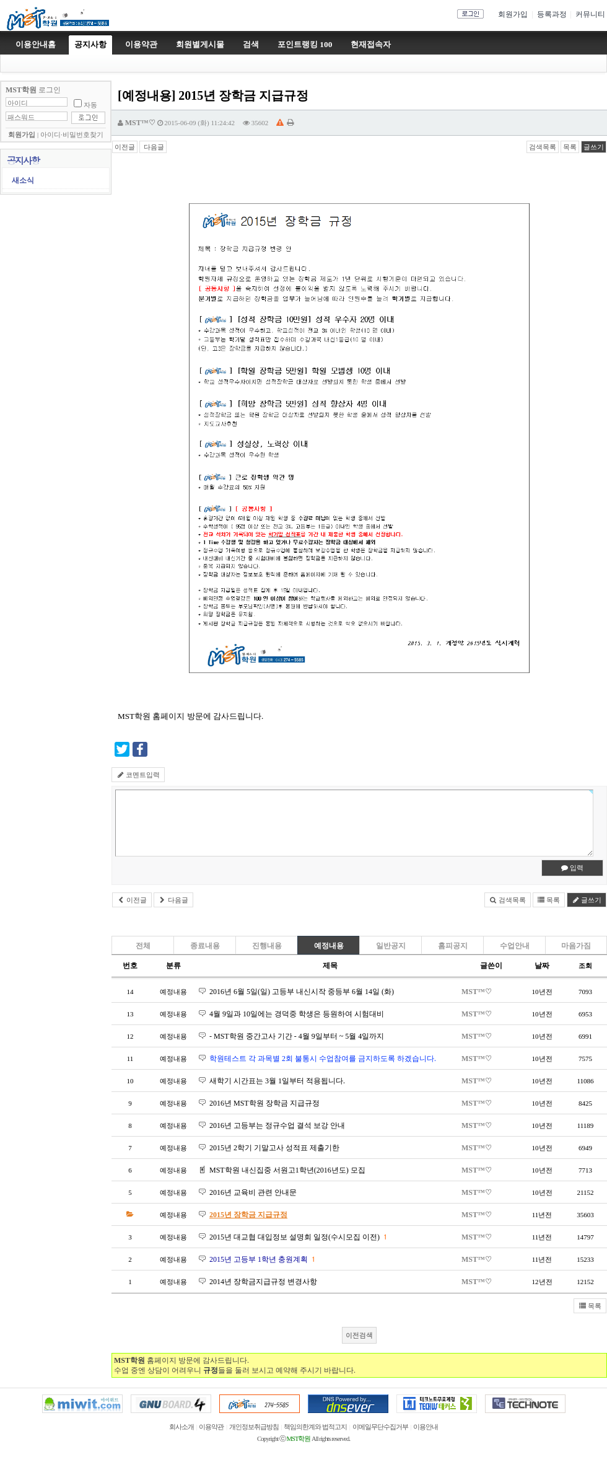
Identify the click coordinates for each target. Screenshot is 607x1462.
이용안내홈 (35, 44)
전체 (143, 945)
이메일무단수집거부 (380, 1427)
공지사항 (90, 44)
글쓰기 (593, 147)
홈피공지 (453, 945)
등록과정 (552, 14)
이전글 (125, 147)
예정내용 (329, 945)
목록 (570, 147)
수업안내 (515, 945)
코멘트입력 (138, 774)
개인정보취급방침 (254, 1427)
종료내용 (205, 945)
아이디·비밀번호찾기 (71, 134)
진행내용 (267, 945)
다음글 (153, 147)
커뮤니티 (590, 14)
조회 (585, 965)
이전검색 (359, 1335)
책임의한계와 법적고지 (315, 1427)
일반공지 (391, 945)
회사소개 (181, 1427)
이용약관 (211, 1427)
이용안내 (425, 1427)
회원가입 (513, 14)
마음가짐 (576, 945)
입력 (572, 867)
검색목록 (542, 147)
